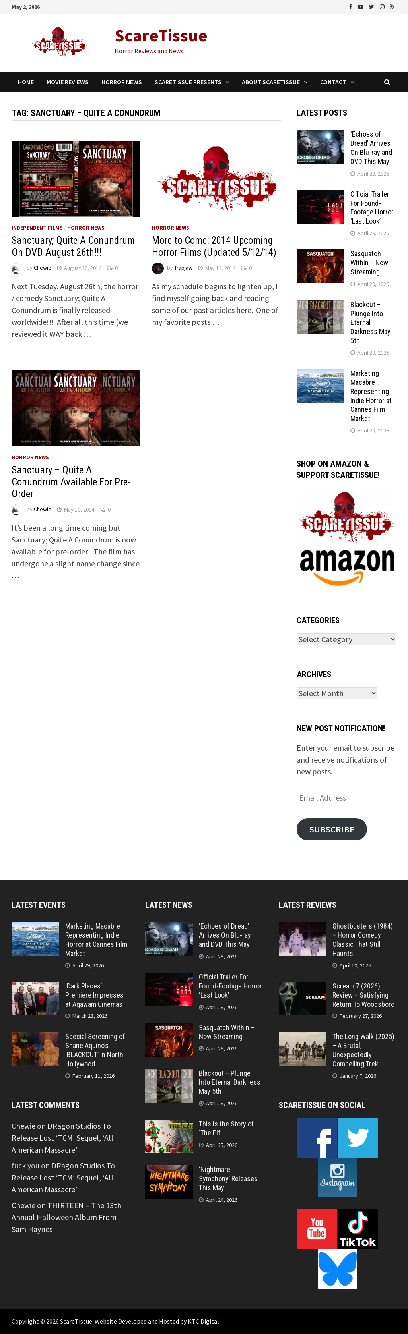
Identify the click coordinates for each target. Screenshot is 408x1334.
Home (26, 82)
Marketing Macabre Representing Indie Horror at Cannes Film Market (371, 396)
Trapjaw (183, 268)
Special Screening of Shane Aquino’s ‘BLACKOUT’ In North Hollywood (95, 1050)
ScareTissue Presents (188, 82)
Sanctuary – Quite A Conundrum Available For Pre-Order (71, 482)
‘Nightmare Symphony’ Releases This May (228, 1178)
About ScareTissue (271, 82)
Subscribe (331, 829)
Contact (333, 82)
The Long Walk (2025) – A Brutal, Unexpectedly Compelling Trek (363, 1050)
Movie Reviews (68, 82)
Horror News (121, 82)
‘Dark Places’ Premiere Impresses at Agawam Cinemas (94, 995)
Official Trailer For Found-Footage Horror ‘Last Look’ (372, 208)
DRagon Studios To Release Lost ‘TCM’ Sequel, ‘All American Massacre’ (62, 1137)
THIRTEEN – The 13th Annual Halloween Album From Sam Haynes (66, 1217)
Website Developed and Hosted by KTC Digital (157, 1321)
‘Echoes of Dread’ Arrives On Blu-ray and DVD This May (371, 148)
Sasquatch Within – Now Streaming (369, 262)
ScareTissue (161, 35)
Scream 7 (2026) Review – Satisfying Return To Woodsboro (363, 995)
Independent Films (37, 227)
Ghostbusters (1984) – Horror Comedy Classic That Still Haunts (362, 940)
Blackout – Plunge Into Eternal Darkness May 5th (370, 322)
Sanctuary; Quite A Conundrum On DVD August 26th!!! (73, 246)
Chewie (42, 268)
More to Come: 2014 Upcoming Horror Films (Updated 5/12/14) (214, 246)
